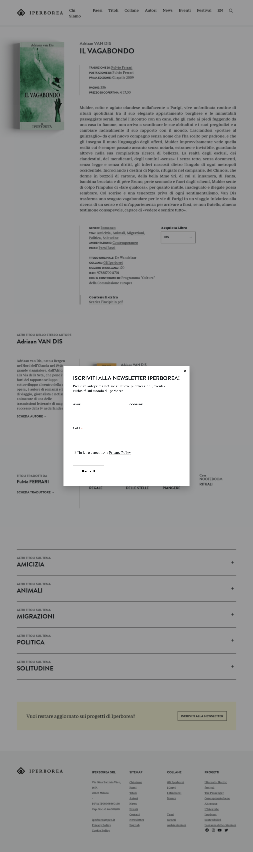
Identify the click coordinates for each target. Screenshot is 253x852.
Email (78, 429)
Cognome (136, 405)
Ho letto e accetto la (102, 453)
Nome (77, 405)
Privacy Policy (120, 453)
